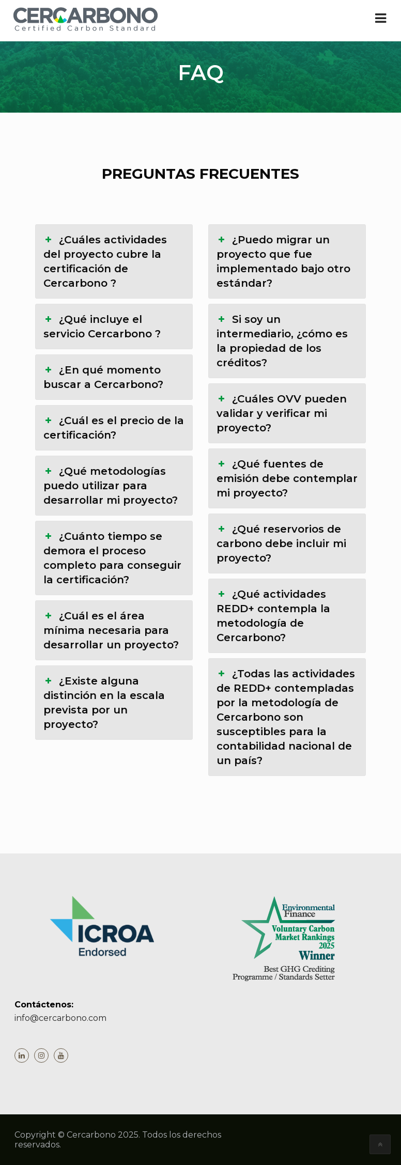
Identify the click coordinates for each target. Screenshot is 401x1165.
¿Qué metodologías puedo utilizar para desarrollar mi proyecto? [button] (110, 485)
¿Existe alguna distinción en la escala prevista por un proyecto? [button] (104, 702)
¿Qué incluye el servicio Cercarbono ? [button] (102, 326)
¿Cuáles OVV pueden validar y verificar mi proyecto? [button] (282, 413)
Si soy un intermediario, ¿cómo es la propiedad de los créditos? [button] (282, 340)
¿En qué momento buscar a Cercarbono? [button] (103, 377)
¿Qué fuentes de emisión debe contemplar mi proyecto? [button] (287, 478)
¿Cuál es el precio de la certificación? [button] (113, 427)
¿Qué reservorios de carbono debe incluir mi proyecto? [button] (281, 543)
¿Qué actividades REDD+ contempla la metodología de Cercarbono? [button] (273, 615)
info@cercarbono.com (60, 1018)
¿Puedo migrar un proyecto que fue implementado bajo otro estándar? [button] (283, 260)
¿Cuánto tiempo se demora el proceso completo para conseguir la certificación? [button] (112, 557)
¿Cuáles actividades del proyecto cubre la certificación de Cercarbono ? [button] (105, 260)
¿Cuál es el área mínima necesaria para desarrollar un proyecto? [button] (111, 630)
